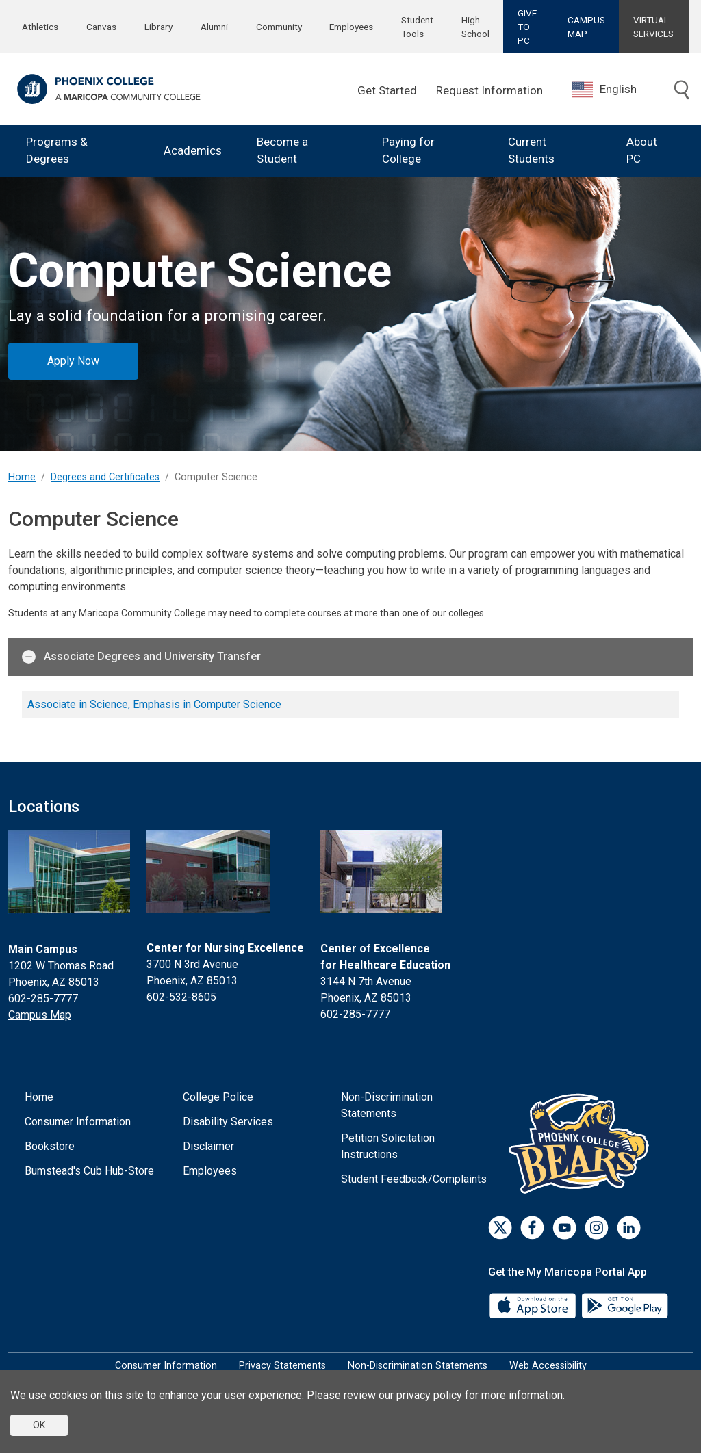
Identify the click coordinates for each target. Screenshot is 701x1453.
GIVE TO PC (527, 27)
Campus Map (39, 1014)
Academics (193, 150)
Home (22, 477)
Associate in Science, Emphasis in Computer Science (154, 704)
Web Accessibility (548, 1366)
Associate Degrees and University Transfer (141, 657)
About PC (641, 150)
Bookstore (50, 1146)
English (604, 89)
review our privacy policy (403, 1395)
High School (475, 26)
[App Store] (534, 1304)
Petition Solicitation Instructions (388, 1146)
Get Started (387, 90)
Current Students (531, 150)
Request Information (489, 90)
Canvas (101, 26)
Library (158, 26)
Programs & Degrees (57, 150)
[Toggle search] (682, 91)
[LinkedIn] (629, 1228)
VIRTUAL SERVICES (653, 26)
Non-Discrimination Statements (387, 1105)
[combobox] (614, 89)
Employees (351, 26)
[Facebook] (532, 1228)
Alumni (214, 26)
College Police (218, 1096)
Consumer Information (78, 1121)
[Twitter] (500, 1228)
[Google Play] (624, 1304)
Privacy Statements (282, 1366)
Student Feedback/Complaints (414, 1179)
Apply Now (73, 360)
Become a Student (282, 150)
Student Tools (417, 26)
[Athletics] (582, 1142)
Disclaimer (208, 1146)
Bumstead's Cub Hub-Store (89, 1170)
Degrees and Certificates (105, 477)
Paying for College (408, 150)
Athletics (40, 26)
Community (279, 26)
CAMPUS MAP (586, 26)
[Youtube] (564, 1228)
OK (39, 1424)
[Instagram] (597, 1228)
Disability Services (228, 1121)
